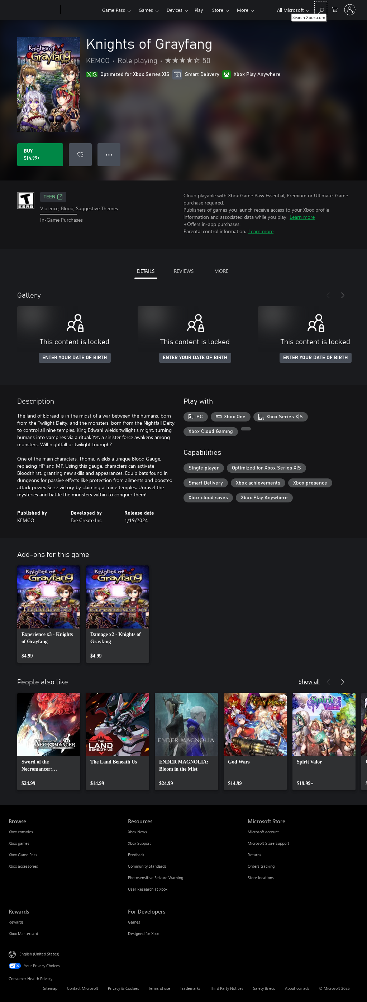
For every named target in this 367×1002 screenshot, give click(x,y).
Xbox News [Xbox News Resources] (137, 831)
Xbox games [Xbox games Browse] (19, 843)
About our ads (297, 988)
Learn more (302, 216)
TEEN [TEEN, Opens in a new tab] (53, 197)
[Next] (342, 295)
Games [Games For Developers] (134, 922)
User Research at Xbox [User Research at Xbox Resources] (147, 889)
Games (146, 10)
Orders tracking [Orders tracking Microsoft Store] (261, 866)
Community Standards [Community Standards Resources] (147, 866)
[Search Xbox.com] (320, 9)
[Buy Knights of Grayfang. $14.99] (40, 154)
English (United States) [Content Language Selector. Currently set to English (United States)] (39, 954)
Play (199, 10)
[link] (48, 614)
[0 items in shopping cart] (335, 9)
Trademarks (190, 988)
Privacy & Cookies (123, 988)
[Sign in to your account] (349, 9)
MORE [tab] (221, 271)
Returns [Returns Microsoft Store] (254, 854)
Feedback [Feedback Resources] (136, 854)
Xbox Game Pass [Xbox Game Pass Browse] (23, 854)
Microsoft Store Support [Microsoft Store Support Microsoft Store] (268, 843)
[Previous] (328, 295)
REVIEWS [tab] (184, 271)
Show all (309, 681)
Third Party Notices (226, 988)
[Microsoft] (33, 10)
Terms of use (159, 988)
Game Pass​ (113, 10)
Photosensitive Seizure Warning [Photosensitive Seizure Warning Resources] (155, 877)
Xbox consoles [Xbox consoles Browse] (21, 831)
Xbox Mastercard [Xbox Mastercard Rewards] (23, 933)
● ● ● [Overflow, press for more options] (109, 154)
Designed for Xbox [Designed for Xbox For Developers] (143, 933)
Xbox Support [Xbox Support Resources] (139, 843)
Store (217, 10)
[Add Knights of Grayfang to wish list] (80, 154)
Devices (174, 10)
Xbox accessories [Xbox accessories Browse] (23, 866)
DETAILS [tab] (145, 271)
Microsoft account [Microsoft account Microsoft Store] (263, 831)
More (242, 10)
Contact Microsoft (82, 988)
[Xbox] (80, 10)
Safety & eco (264, 988)
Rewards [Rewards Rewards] (16, 922)
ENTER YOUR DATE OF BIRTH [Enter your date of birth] (74, 357)
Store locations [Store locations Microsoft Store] (261, 877)
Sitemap (50, 988)
